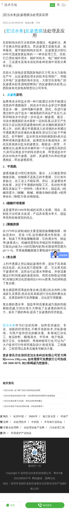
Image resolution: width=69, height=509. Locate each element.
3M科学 (33, 422)
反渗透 (11, 95)
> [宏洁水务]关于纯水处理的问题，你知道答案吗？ (29, 411)
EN (50, 5)
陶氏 (5, 422)
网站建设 (37, 484)
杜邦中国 (18, 422)
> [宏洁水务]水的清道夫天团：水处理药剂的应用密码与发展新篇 (34, 398)
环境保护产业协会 (21, 439)
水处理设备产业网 (34, 433)
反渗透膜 (34, 31)
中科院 (35, 428)
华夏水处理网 (11, 433)
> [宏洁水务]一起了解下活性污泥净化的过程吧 (27, 391)
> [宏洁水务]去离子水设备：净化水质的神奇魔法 (28, 405)
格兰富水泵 (49, 422)
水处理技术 (19, 428)
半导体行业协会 (53, 428)
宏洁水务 (15, 31)
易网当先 (50, 484)
